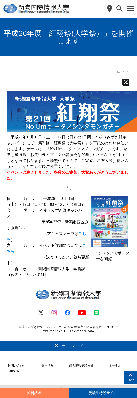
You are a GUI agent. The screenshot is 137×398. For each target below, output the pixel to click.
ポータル (115, 365)
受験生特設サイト (103, 393)
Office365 (14, 371)
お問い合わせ (17, 365)
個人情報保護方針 (81, 365)
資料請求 (34, 393)
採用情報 (47, 365)
